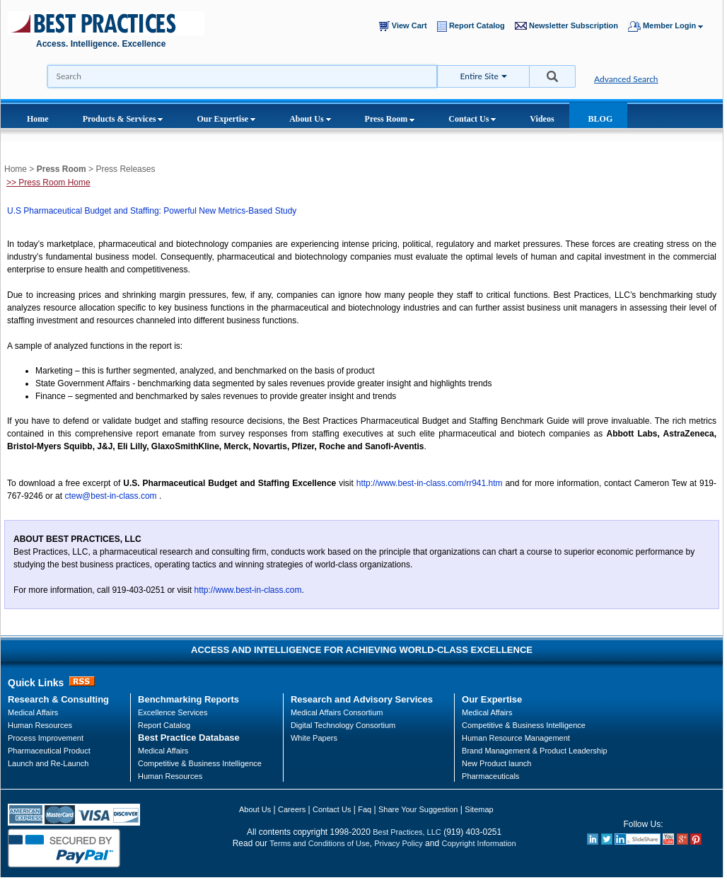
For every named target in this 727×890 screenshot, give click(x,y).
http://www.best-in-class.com (247, 590)
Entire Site (479, 76)
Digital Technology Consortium (343, 725)
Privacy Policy (398, 843)
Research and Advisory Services (362, 699)
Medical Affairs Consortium (337, 712)
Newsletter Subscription (569, 25)
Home (38, 119)
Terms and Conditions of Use (319, 843)
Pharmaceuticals (490, 776)
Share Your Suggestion (418, 809)
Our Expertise (226, 119)
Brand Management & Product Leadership (534, 750)
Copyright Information (478, 843)
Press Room (390, 119)
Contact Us (472, 119)
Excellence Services (172, 712)
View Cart (406, 26)
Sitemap (479, 809)
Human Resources (170, 776)
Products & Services (123, 119)
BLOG (600, 119)
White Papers (314, 738)
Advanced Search (626, 79)
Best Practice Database (189, 737)
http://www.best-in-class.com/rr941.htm (429, 483)
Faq (364, 809)
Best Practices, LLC (407, 832)
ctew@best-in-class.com (110, 496)
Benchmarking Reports (188, 699)
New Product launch (496, 763)
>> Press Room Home (48, 182)
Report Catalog (474, 26)
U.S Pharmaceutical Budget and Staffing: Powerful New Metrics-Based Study (151, 211)
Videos (542, 119)
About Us (309, 119)
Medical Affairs (33, 712)
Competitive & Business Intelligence (200, 763)
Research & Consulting (58, 699)
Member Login (672, 26)
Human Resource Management (516, 738)
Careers (292, 809)
